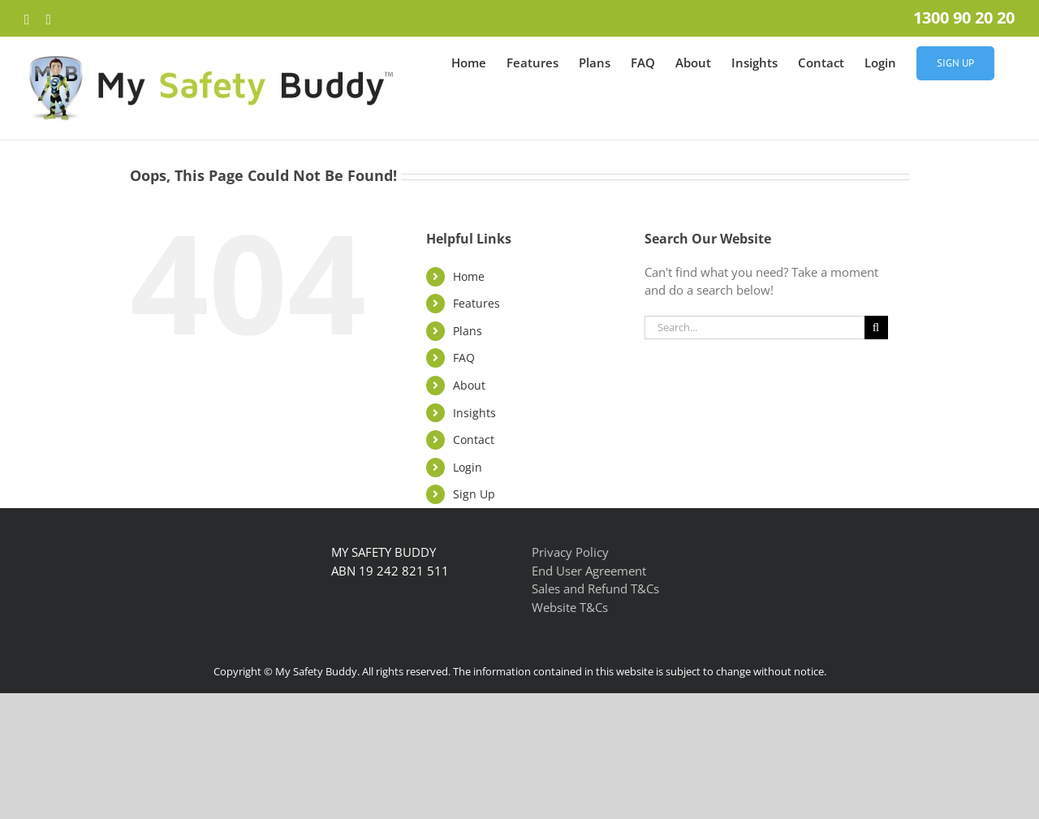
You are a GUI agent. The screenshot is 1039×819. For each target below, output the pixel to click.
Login (467, 467)
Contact (473, 439)
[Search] (876, 327)
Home (469, 276)
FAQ (464, 357)
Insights (474, 412)
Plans (467, 330)
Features (476, 303)
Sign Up (474, 494)
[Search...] (754, 327)
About (469, 385)
